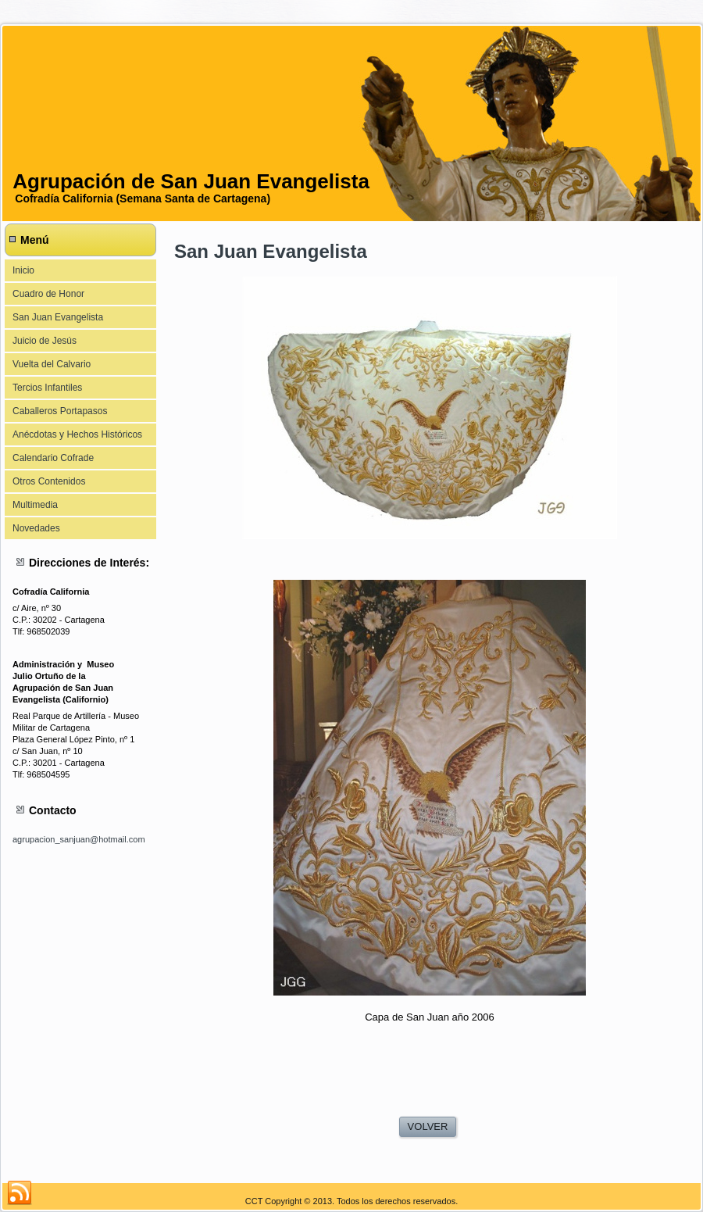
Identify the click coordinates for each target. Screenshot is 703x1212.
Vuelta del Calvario (51, 364)
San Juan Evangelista (57, 317)
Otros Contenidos (48, 481)
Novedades (36, 528)
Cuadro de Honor (48, 293)
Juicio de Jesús (44, 340)
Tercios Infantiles (47, 387)
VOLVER (428, 1126)
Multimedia (35, 504)
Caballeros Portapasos (59, 411)
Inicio (23, 270)
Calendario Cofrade (53, 457)
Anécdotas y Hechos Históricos (77, 434)
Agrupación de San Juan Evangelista (190, 181)
